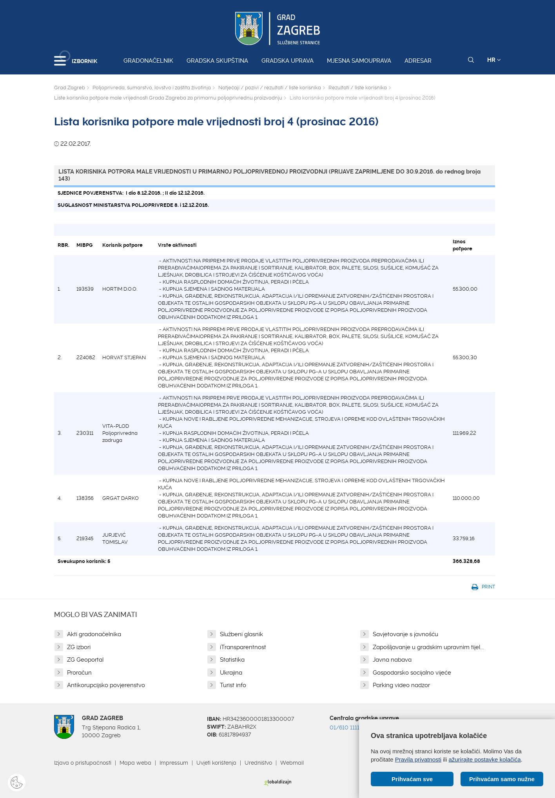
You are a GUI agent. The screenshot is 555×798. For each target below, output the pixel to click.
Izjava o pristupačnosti (82, 763)
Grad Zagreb (69, 87)
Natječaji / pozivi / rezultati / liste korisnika (269, 87)
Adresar (418, 60)
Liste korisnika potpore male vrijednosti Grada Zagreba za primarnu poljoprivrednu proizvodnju (168, 98)
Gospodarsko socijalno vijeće (412, 672)
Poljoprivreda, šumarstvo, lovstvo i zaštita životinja (151, 87)
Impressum (174, 763)
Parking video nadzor (401, 685)
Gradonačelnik (148, 60)
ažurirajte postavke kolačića (484, 759)
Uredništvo (258, 763)
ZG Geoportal (85, 659)
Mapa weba (135, 763)
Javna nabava (392, 659)
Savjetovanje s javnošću (405, 634)
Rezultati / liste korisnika (357, 87)
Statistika (232, 659)
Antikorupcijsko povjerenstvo (106, 685)
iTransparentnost (243, 647)
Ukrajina (231, 672)
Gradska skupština (217, 60)
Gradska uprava (287, 60)
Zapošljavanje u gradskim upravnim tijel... (428, 647)
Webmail (292, 763)
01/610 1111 (344, 727)
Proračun (79, 672)
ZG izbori (79, 647)
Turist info (233, 685)
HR (494, 59)
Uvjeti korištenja (216, 763)
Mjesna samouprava (359, 60)
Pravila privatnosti (418, 759)
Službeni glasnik (241, 634)
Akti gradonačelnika (94, 634)
